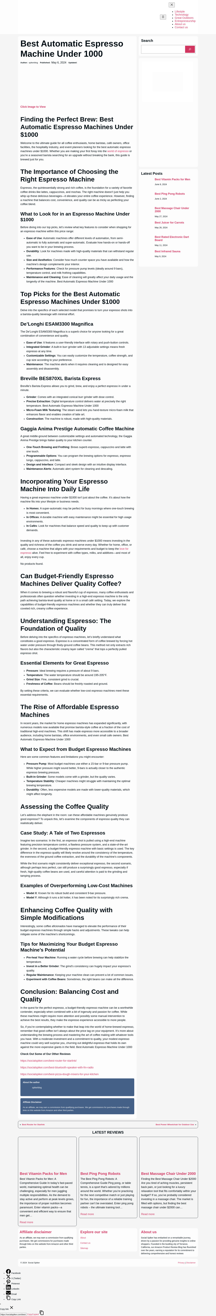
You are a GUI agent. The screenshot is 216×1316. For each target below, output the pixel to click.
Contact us (85, 1243)
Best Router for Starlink (33, 1124)
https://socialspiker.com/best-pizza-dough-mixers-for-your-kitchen (59, 1074)
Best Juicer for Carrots (169, 222)
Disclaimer (191, 1263)
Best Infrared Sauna (167, 251)
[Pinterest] (8, 1283)
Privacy (181, 1263)
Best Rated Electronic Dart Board (172, 238)
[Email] (8, 1294)
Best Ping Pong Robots (170, 193)
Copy (33, 1314)
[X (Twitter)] (8, 1278)
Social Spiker (34, 1263)
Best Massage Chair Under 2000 (172, 210)
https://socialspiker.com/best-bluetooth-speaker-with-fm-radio (56, 1067)
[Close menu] (172, 4)
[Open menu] (163, 17)
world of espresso (118, 151)
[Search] (190, 49)
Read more (26, 1222)
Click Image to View (33, 106)
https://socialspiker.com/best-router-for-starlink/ (48, 1060)
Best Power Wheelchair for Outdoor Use (175, 1124)
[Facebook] (8, 1273)
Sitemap (84, 1248)
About (83, 1238)
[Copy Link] (8, 1299)
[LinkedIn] (8, 1289)
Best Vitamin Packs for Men (172, 179)
